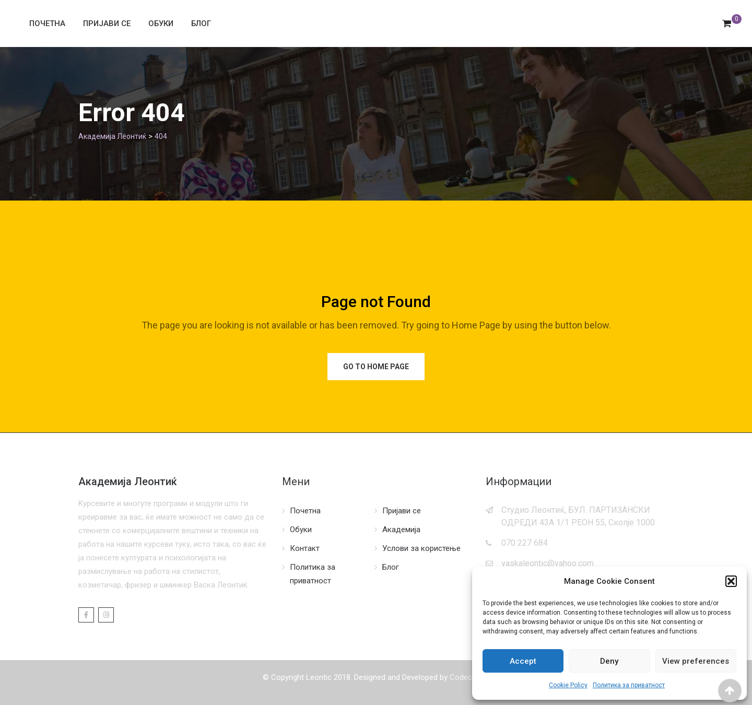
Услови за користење (421, 548)
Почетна (47, 23)
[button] (731, 581)
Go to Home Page (376, 366)
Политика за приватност (629, 685)
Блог (201, 23)
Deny (609, 661)
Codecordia (469, 677)
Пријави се (107, 23)
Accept (523, 661)
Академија (401, 529)
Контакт (305, 548)
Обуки (160, 23)
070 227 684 (524, 543)
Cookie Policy (568, 685)
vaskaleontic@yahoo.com (547, 563)
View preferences (695, 661)
